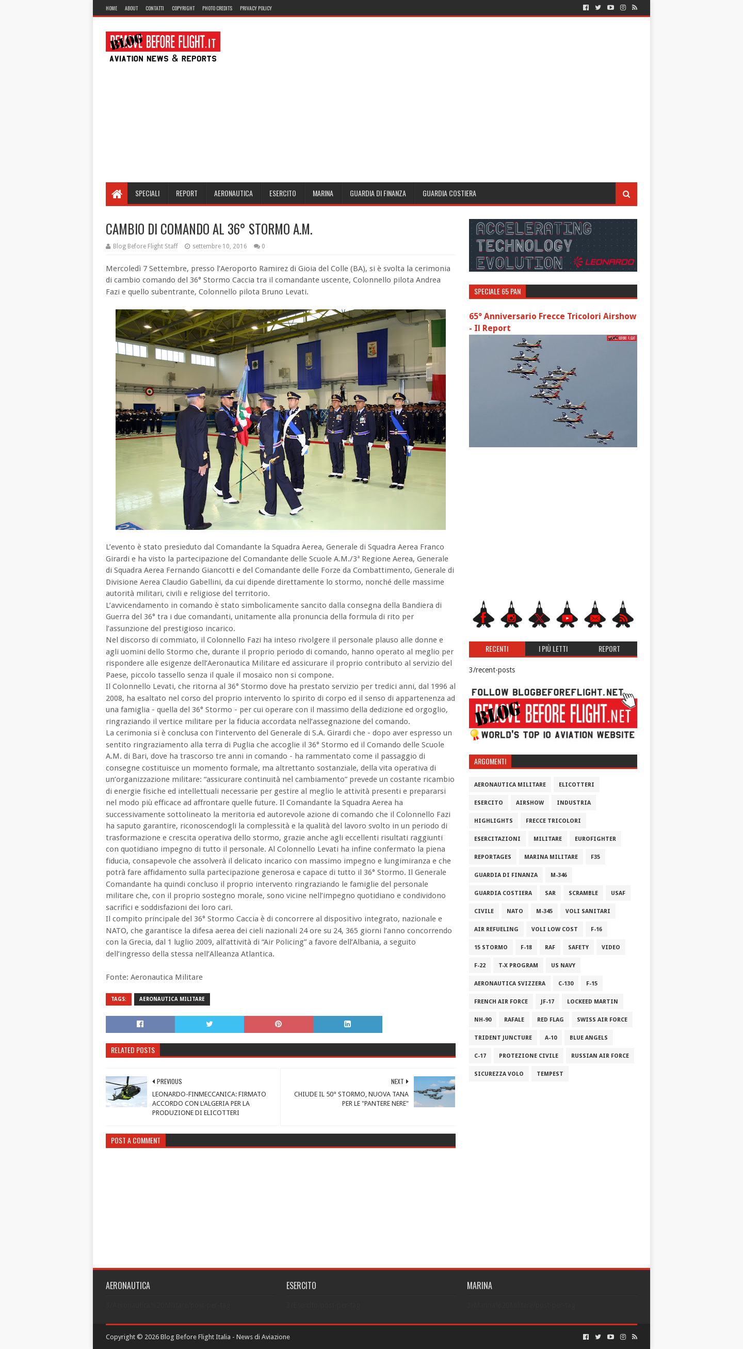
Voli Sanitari (588, 911)
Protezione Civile (528, 1056)
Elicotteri (576, 784)
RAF (550, 947)
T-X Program (518, 965)
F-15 (591, 983)
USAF (618, 893)
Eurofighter (595, 839)
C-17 (480, 1056)
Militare (548, 839)
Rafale (514, 1019)
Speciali (147, 192)
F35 (595, 857)
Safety (578, 947)
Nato (515, 911)
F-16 (596, 929)
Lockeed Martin (592, 1001)
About (131, 8)
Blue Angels (589, 1037)
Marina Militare (551, 857)
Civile (484, 911)
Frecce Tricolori (553, 821)
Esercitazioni (497, 839)
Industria (574, 802)
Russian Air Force (600, 1056)
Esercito (282, 192)
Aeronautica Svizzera (509, 983)
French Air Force (501, 1001)
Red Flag (550, 1019)
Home (111, 8)
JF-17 (547, 1001)
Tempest (550, 1074)
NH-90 (482, 1019)
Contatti (155, 8)
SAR (550, 893)
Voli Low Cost (554, 929)
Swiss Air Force (602, 1019)
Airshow (530, 802)
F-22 (480, 965)
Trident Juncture (503, 1037)
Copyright (183, 8)
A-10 (551, 1037)
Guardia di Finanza (378, 192)
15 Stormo (491, 947)
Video (611, 947)
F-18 (526, 947)
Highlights (493, 821)
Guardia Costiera (449, 192)
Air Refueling (496, 929)
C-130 (565, 983)
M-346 (559, 875)
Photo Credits (217, 8)
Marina (323, 192)
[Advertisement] (449, 99)
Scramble (583, 893)
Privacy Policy (256, 8)
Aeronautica (233, 192)
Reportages (492, 857)
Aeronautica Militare (172, 999)
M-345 (544, 911)
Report (187, 192)
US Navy (563, 965)
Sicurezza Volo (499, 1074)
